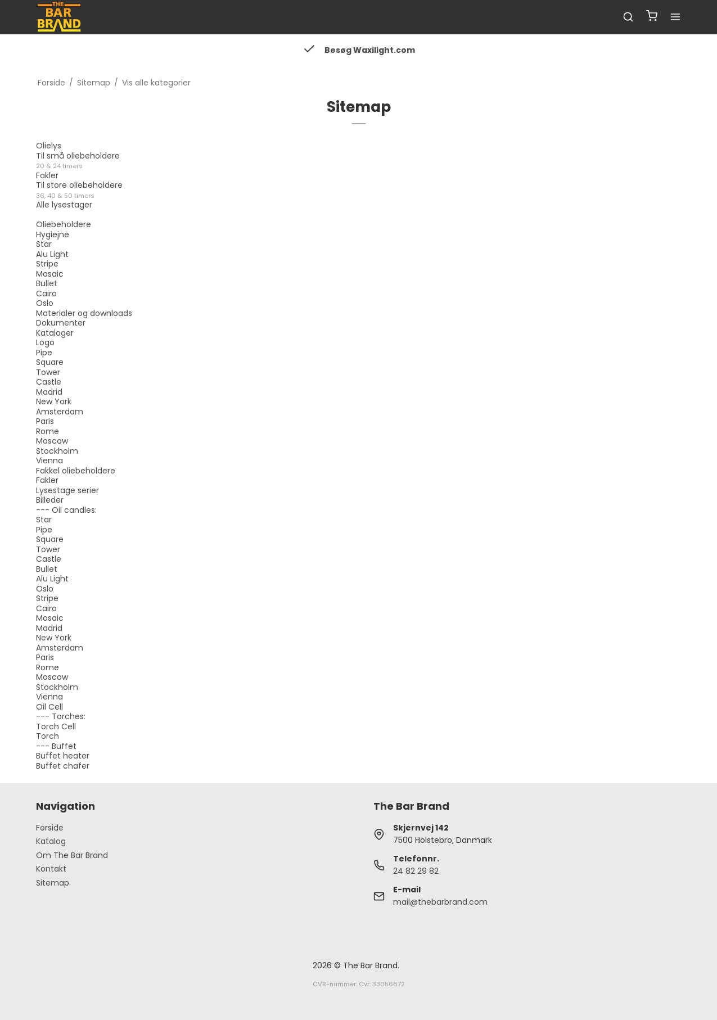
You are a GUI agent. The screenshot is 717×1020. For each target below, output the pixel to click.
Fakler (47, 175)
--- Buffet (56, 746)
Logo (45, 342)
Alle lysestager (64, 209)
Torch (47, 736)
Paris (45, 421)
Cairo (46, 293)
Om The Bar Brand (72, 855)
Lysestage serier (67, 490)
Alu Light (52, 254)
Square (50, 362)
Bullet (46, 283)
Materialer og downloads (84, 313)
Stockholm (57, 451)
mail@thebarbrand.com (440, 902)
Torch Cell (56, 726)
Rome (47, 431)
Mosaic (50, 273)
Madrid (49, 392)
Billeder (50, 500)
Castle (48, 381)
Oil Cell (49, 706)
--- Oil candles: (66, 510)
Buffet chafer (62, 765)
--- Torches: (60, 716)
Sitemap (52, 882)
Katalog (51, 841)
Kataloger (55, 333)
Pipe (44, 352)
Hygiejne (52, 234)
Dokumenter (60, 322)
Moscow (52, 440)
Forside (50, 827)
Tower (48, 372)
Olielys (48, 145)
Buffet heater (62, 755)
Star (44, 244)
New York (53, 401)
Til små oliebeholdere (78, 160)
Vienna (49, 460)
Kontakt (51, 868)
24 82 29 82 (416, 871)
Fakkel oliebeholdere (75, 470)
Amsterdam (59, 411)
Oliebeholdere (63, 224)
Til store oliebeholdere (79, 189)
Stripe (47, 263)
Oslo (44, 303)
